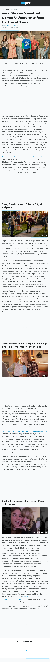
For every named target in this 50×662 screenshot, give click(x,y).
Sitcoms (14, 9)
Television (5, 9)
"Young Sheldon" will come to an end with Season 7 (22, 157)
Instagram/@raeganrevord (40, 532)
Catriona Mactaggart (10, 26)
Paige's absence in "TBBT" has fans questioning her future (24, 431)
